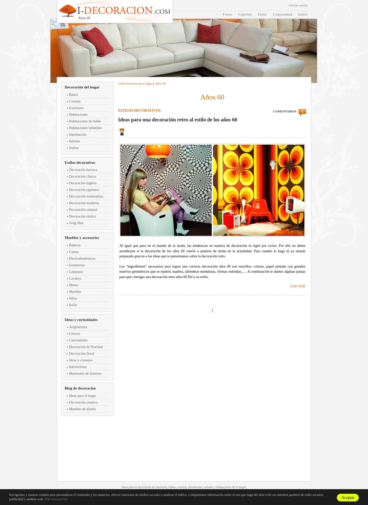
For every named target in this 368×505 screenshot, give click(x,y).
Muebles (75, 292)
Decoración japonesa (84, 190)
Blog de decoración (80, 388)
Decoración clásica (82, 176)
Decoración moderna (84, 203)
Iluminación (77, 134)
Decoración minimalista (86, 196)
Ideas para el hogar (82, 396)
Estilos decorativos (80, 162)
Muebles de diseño (82, 409)
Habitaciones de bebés (85, 121)
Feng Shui (76, 223)
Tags (148, 83)
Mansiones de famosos (85, 373)
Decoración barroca (83, 170)
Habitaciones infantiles (85, 128)
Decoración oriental (83, 210)
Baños (73, 95)
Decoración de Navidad (86, 347)
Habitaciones (78, 115)
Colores (74, 334)
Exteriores (76, 108)
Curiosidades (78, 340)
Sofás (73, 305)
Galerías (245, 14)
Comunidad (282, 14)
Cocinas (74, 101)
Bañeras (74, 245)
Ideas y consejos (81, 360)
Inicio (302, 14)
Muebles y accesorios (82, 238)
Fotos (262, 14)
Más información (55, 499)
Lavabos (75, 278)
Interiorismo (78, 367)
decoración (144, 487)
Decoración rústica (82, 216)
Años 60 (160, 83)
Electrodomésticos (82, 258)
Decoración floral (81, 353)
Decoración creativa (83, 402)
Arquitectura (78, 327)
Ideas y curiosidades (81, 320)
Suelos (73, 148)
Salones (74, 141)
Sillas (73, 298)
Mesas (73, 285)
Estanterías (77, 265)
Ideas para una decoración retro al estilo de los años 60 (177, 119)
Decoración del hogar (82, 87)
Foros (227, 14)
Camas (74, 252)
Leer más (297, 286)
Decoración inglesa (83, 183)
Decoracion (128, 83)
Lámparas (76, 272)
